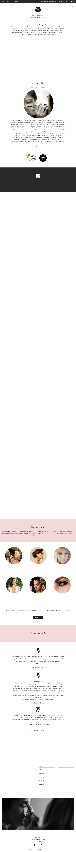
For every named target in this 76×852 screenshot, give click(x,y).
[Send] (56, 795)
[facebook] (69, 1)
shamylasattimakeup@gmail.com (49, 1)
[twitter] (71, 1)
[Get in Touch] (38, 617)
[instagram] (66, 1)
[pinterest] (73, 1)
